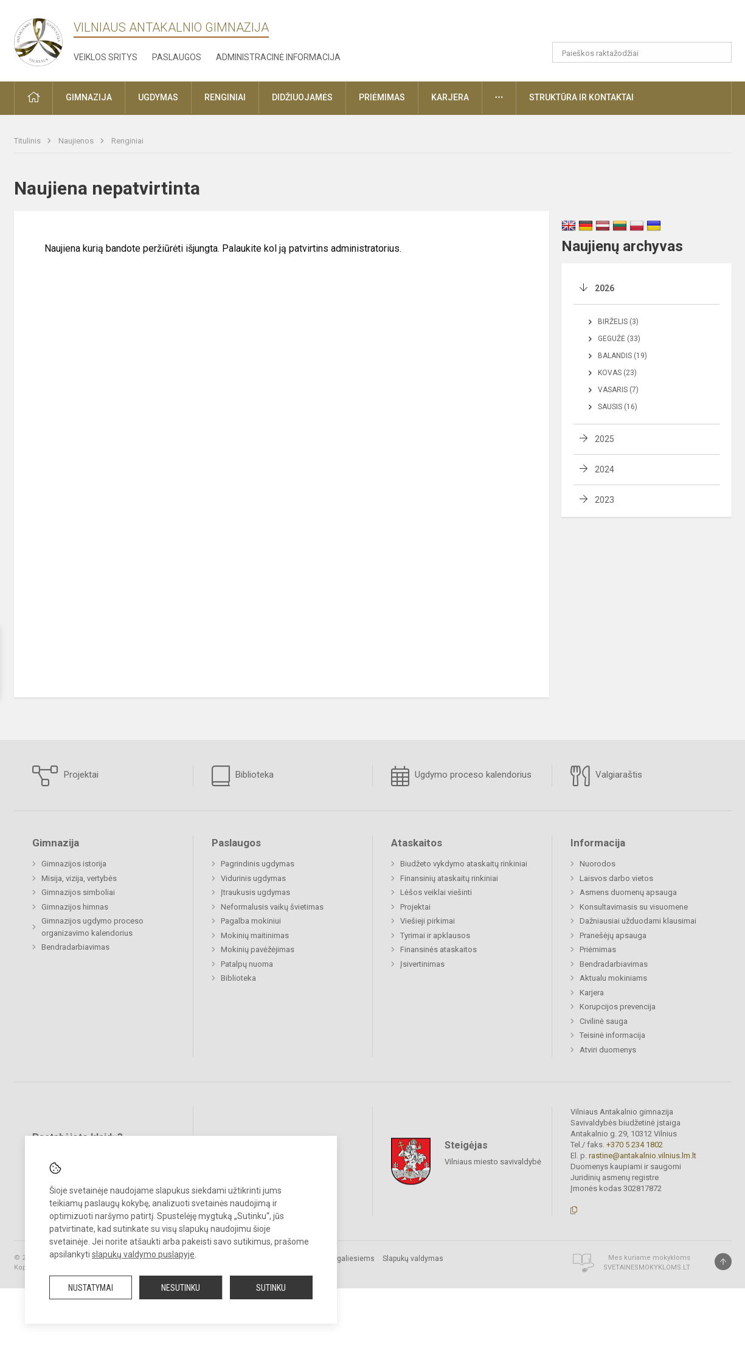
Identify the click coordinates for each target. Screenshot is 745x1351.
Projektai (65, 775)
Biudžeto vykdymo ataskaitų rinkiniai (463, 863)
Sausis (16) (617, 407)
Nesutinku (180, 1288)
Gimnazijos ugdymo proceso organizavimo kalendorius (92, 927)
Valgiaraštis (606, 775)
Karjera (592, 992)
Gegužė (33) (619, 338)
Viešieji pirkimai (427, 920)
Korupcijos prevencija (618, 1006)
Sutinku (271, 1288)
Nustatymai (90, 1288)
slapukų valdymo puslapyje (143, 1254)
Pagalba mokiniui (251, 920)
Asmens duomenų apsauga (628, 892)
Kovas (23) (617, 372)
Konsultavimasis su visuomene (634, 906)
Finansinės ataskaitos (438, 949)
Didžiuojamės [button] (302, 97)
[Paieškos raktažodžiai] (642, 52)
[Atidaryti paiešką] (718, 52)
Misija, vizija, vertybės (79, 878)
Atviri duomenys (608, 1049)
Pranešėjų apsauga (613, 935)
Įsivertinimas (422, 964)
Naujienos (76, 140)
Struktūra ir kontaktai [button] (581, 97)
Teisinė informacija (612, 1035)
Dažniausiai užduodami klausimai (638, 920)
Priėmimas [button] (382, 97)
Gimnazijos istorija (73, 863)
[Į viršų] (723, 1261)
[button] (672, 25)
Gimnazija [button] (89, 97)
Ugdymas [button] (158, 97)
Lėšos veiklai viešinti (436, 892)
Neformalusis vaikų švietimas (272, 906)
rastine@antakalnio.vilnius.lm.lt (642, 1155)
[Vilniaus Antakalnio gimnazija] (38, 38)
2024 (604, 469)
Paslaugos (176, 57)
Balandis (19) (622, 355)
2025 (604, 439)
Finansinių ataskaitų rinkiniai (449, 878)
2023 (604, 500)
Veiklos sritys (105, 57)
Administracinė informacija (278, 57)
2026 (604, 288)
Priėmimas (598, 949)
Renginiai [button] (225, 97)
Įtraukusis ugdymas (255, 892)
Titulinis (28, 140)
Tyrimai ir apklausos (435, 935)
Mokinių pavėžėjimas (257, 949)
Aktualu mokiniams (613, 978)
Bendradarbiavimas (75, 947)
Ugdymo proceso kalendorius (461, 775)
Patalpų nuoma (247, 964)
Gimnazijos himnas (74, 906)
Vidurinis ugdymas (253, 878)
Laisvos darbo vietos (616, 878)
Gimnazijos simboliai (78, 892)
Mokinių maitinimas (255, 935)
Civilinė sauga (604, 1021)
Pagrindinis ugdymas (257, 863)
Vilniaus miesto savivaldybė (493, 1161)
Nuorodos (597, 863)
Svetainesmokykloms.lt (646, 1267)
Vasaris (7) (618, 389)
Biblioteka (243, 775)
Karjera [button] (450, 97)
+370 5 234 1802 (634, 1144)
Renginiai (127, 140)
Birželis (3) (618, 321)
